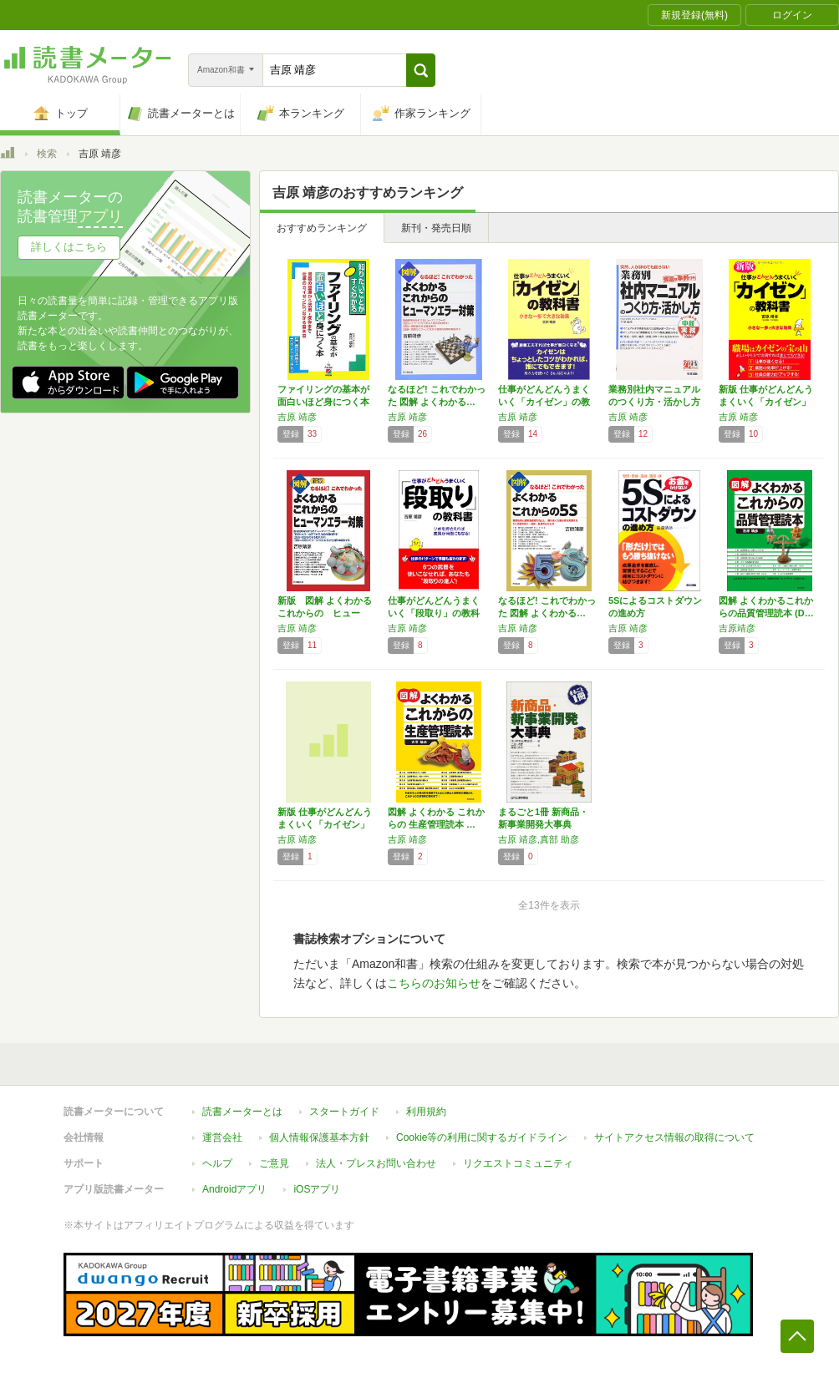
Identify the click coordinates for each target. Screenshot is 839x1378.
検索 (47, 154)
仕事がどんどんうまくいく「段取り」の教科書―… (434, 613)
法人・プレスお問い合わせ (376, 1163)
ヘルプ (217, 1163)
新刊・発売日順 (436, 228)
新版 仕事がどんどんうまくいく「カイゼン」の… (766, 401)
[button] (420, 70)
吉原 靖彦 (297, 417)
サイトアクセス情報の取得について (674, 1137)
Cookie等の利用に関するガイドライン (481, 1137)
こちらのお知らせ (434, 983)
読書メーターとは (242, 1112)
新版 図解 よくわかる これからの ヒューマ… (329, 613)
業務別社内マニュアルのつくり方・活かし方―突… (654, 401)
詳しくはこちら (69, 247)
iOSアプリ (316, 1189)
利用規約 (426, 1112)
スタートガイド (344, 1112)
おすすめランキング (322, 228)
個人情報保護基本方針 (319, 1137)
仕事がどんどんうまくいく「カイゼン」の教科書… (544, 401)
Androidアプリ (234, 1189)
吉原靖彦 (737, 628)
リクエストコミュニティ (518, 1163)
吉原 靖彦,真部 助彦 (538, 839)
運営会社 (222, 1137)
